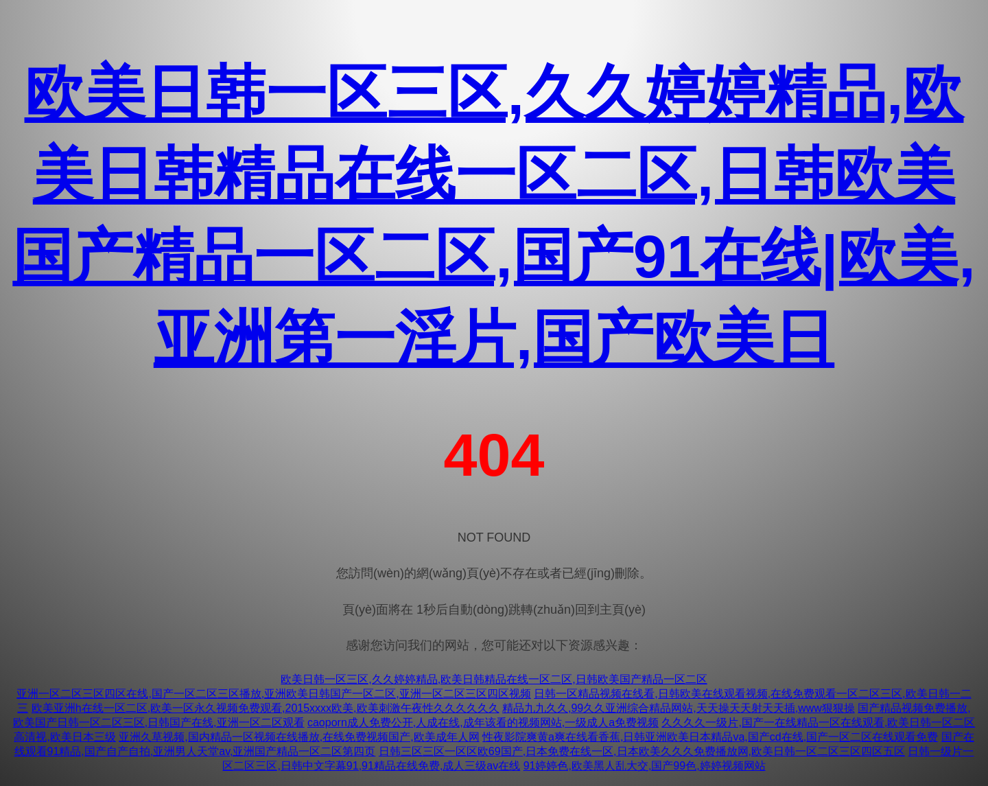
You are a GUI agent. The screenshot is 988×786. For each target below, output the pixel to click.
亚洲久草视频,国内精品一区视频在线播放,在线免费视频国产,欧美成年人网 (299, 737)
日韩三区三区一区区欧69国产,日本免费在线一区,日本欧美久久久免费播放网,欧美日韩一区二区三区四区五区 (642, 751)
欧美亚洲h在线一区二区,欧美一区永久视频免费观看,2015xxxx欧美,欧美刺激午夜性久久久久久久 (265, 708)
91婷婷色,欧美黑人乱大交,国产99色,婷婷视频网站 (645, 766)
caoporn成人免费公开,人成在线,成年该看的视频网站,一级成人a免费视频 (483, 722)
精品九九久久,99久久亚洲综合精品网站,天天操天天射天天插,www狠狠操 (678, 708)
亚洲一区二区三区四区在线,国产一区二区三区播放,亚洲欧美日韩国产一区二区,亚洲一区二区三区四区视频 (273, 694)
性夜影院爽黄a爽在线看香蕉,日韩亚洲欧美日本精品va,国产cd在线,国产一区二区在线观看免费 (710, 737)
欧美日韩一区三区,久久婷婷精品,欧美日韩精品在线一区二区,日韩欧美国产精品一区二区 (494, 679)
